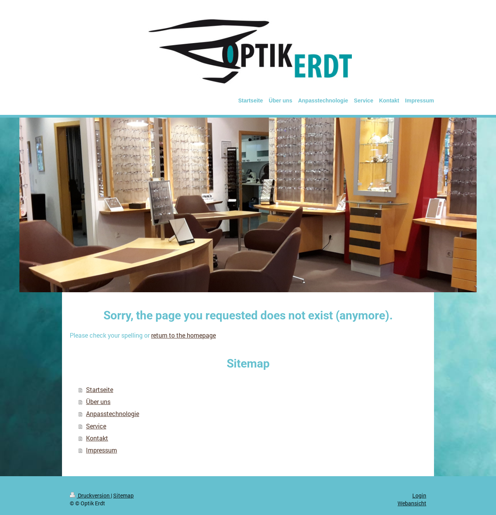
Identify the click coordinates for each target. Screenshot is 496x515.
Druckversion (90, 495)
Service (96, 426)
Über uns (98, 402)
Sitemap (123, 495)
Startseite (99, 390)
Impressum (101, 450)
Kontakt (97, 438)
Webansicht (412, 503)
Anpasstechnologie (112, 414)
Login (419, 495)
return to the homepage (183, 335)
